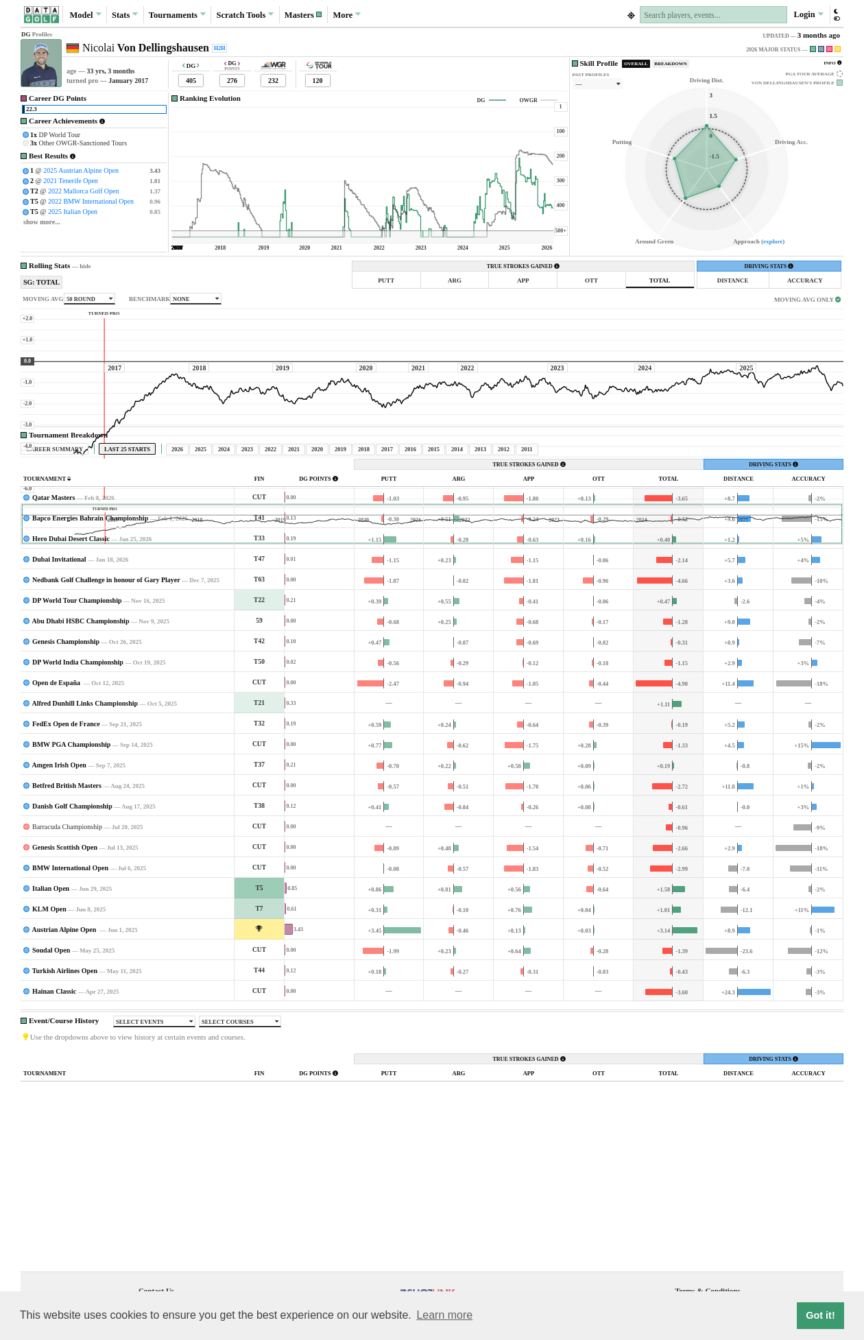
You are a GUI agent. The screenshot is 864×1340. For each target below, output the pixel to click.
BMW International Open (70, 996)
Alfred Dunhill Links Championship (85, 831)
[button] (304, 14)
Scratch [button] (245, 15)
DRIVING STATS (768, 266)
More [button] (347, 14)
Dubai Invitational (59, 687)
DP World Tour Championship (77, 728)
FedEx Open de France (66, 852)
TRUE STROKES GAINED (523, 266)
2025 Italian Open (72, 211)
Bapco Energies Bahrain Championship (90, 646)
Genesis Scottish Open (64, 975)
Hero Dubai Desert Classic (71, 667)
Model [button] (85, 14)
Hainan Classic (54, 1119)
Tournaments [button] (177, 14)
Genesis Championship (65, 770)
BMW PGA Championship (71, 872)
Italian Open (50, 1016)
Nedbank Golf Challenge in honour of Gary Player (106, 708)
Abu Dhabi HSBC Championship (80, 749)
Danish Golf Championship (72, 934)
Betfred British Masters (66, 914)
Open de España (57, 811)
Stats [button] (125, 14)
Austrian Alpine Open (64, 1058)
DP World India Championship (77, 790)
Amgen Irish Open (59, 893)
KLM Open (49, 1037)
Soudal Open (51, 1078)
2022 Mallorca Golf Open (83, 191)
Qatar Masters (53, 626)
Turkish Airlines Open (64, 1099)
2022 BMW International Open (91, 201)
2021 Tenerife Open (70, 180)
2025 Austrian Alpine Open (81, 170)
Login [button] (808, 14)
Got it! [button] (820, 1315)
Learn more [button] (444, 1315)
